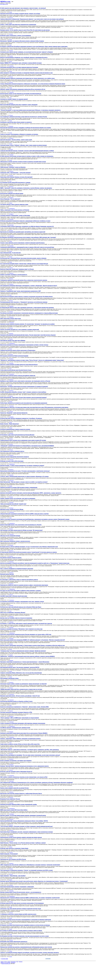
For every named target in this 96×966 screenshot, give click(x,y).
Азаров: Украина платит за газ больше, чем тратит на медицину (17, 498)
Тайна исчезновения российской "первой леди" (13, 504)
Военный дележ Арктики (7, 574)
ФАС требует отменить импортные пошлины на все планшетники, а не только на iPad (23, 777)
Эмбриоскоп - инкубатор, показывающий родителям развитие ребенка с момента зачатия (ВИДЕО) (27, 656)
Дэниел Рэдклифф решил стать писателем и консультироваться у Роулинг (21, 524)
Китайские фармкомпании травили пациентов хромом (15, 429)
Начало (2, 961)
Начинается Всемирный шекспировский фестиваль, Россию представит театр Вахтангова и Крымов (28, 335)
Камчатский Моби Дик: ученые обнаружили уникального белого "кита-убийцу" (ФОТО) (24, 821)
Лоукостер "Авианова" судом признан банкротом (13, 412)
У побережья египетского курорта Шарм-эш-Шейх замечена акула (18, 914)
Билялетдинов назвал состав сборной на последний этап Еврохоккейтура (20, 93)
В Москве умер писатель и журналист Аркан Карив (14, 848)
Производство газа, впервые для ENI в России (13, 859)
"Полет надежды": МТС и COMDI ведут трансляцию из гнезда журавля (19, 717)
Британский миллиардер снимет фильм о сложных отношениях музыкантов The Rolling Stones (26, 296)
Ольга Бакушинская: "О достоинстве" (10, 252)
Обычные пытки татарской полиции (10, 535)
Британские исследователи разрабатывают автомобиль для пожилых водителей (22, 231)
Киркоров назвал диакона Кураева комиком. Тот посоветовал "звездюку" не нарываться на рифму (27, 324)
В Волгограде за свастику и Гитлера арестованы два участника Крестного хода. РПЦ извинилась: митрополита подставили (34, 407)
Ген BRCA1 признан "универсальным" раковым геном (15, 727)
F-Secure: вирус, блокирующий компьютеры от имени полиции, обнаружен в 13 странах (24, 476)
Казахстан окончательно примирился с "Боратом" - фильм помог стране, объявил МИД (24, 706)
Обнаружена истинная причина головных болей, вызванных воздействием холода (23, 161)
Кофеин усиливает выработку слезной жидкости (13, 274)
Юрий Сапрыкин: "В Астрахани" (9, 853)
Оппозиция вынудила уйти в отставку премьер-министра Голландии (19, 67)
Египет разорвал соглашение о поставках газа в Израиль (16, 760)
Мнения (10, 143)
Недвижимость (12, 208)
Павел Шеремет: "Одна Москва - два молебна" (13, 875)
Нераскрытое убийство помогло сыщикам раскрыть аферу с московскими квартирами (24, 585)
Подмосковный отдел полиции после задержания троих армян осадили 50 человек (23, 440)
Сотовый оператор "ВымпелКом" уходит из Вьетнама (15, 215)
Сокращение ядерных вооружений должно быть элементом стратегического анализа (23, 280)
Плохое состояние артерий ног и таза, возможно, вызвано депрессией (19, 329)
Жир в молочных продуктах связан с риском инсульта (15, 541)
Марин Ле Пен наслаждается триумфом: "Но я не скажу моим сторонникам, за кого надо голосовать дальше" (30, 755)
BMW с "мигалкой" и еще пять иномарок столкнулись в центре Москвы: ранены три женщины (26, 188)
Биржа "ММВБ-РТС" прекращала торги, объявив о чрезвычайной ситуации (21, 63)
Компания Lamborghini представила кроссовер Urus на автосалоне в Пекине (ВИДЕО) (23, 733)
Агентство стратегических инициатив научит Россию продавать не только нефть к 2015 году (25, 634)
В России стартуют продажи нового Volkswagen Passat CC (16, 771)
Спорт (10, 45)
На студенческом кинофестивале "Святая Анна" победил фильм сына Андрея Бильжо (24, 263)
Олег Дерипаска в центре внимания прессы (12, 451)
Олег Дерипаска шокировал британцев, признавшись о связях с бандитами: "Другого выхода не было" (28, 285)
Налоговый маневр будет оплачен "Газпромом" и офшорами (17, 886)
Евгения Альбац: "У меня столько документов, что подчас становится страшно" (22, 465)
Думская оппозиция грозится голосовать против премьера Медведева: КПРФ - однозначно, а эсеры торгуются (30, 493)
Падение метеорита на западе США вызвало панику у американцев (18, 487)
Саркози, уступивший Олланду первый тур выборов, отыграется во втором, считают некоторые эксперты (29, 952)
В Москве (8, 962)
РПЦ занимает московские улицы (9, 678)
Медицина (11, 103)
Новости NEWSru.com (5, 963)
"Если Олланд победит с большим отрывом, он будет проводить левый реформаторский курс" (26, 826)
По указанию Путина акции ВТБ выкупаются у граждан (15, 182)
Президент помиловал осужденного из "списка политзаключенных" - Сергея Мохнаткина (24, 661)
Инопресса (11, 138)
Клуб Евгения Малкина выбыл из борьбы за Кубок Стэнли (16, 701)
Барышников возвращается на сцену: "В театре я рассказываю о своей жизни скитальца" (25, 471)
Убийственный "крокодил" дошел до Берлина (13, 167)
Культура (11, 267)
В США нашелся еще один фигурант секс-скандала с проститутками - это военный (23, 8)
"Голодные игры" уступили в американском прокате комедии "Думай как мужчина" (23, 650)
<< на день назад (4, 958)
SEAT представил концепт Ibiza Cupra (10, 318)
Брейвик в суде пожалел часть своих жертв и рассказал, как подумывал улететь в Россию (25, 381)
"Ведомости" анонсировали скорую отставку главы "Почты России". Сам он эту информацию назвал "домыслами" (32, 360)
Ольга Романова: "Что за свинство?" (10, 199)
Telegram (20, 961)
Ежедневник (13, 961)
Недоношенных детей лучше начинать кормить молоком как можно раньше (21, 837)
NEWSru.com (5, 1)
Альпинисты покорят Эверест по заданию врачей (14, 99)
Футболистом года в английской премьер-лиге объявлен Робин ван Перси (20, 607)
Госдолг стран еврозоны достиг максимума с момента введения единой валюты (22, 242)
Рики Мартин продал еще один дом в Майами (12, 340)
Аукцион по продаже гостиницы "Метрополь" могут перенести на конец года (21, 629)
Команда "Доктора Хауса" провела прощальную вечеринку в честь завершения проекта (24, 766)
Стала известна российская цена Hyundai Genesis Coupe (15, 370)
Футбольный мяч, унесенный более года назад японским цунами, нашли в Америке (23, 258)
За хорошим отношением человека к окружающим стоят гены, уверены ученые (22, 601)
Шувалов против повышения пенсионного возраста (14, 456)
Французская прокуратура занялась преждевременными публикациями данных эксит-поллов (26, 947)
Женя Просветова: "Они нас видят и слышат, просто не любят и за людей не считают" (24, 482)
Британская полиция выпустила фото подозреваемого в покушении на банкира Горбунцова (25, 919)
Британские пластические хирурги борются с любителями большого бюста (21, 793)
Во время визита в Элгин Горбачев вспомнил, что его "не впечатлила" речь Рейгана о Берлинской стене (29, 546)
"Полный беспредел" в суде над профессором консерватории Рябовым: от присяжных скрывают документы (30, 110)
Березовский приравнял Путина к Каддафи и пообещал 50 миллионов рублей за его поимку (25, 127)
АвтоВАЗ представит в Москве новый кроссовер (13, 596)
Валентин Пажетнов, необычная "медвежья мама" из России (17, 269)
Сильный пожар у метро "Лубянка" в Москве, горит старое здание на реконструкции (23, 145)
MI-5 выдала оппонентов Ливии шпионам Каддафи (14, 355)
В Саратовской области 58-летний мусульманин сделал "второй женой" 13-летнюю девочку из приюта (28, 552)
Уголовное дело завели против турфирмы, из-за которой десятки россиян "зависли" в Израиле (26, 52)
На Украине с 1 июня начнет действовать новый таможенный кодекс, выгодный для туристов (26, 623)
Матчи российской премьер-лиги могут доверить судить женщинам (18, 104)
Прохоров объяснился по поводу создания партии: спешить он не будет (20, 13)
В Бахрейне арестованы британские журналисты (13, 941)
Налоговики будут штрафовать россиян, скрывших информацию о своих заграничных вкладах (26, 831)
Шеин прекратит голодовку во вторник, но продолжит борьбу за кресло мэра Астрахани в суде (26, 72)
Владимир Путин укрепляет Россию (10, 799)
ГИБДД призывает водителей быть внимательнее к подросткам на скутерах (21, 689)
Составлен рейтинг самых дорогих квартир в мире (14, 204)
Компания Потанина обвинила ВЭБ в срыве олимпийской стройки (18, 804)
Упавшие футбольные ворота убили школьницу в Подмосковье (17, 350)
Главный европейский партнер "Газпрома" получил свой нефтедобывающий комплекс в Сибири (27, 150)
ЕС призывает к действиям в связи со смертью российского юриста (19, 579)
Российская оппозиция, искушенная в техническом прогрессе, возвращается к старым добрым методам (29, 313)
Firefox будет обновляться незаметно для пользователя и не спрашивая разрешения (23, 403)
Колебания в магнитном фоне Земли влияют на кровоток (16, 122)
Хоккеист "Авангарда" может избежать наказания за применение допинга (20, 738)
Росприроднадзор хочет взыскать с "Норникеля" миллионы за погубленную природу (23, 302)
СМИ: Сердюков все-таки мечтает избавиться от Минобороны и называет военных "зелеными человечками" (30, 864)
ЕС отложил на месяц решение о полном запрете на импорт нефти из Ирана (21, 930)
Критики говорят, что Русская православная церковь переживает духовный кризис (23, 815)
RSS (17, 961)
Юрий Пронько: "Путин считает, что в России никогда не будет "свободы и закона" (23, 842)
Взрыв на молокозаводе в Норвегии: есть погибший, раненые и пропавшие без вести (23, 57)
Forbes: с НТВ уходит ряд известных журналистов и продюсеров (18, 24)
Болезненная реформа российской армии (11, 193)
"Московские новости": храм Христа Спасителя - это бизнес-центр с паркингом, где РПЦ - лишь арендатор (29, 749)
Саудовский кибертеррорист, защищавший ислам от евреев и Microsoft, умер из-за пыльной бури (27, 247)
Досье (5, 961)
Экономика (11, 65)
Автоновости (11, 235)
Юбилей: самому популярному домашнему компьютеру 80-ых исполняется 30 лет (22, 89)
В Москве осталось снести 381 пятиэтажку (11, 461)
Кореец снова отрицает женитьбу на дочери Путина (14, 788)
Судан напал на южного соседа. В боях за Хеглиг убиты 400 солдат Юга (20, 744)
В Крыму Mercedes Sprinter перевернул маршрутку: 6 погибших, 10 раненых (21, 418)
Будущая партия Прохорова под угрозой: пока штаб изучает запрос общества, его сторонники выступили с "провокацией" (34, 881)
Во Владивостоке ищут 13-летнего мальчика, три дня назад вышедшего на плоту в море (24, 936)
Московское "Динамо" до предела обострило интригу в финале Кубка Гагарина (22, 41)
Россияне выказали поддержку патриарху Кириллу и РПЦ (16, 712)
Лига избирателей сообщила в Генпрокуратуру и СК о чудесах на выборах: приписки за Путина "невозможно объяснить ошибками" (36, 782)
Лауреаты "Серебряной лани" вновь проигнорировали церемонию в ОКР (20, 291)
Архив (9, 961)
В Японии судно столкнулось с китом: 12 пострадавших (15, 35)
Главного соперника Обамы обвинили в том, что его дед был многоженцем (21, 672)
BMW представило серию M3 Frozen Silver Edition (13, 810)
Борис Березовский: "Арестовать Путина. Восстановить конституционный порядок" (23, 397)
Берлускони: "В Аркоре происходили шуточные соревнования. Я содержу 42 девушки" (24, 386)
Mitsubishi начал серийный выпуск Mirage (11, 509)
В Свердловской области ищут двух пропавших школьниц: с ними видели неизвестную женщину (27, 307)
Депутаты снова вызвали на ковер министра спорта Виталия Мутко (19, 364)
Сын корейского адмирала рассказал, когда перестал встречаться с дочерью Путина (23, 116)
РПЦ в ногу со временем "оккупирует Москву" (12, 612)
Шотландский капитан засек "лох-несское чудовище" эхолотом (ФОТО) (19, 667)
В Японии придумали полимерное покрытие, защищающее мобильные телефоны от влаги (25, 221)
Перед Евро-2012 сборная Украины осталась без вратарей (16, 177)
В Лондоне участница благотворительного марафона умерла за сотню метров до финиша (25, 925)
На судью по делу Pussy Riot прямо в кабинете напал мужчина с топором (20, 590)
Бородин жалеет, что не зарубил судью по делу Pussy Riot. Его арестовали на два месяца (25, 30)
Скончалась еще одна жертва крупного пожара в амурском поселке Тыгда (20, 908)
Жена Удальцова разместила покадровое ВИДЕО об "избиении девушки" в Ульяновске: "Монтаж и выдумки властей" (32, 640)
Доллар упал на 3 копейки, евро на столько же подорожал (16, 618)
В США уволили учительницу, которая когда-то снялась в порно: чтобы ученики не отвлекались (26, 156)
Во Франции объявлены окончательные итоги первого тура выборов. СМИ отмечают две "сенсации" (28, 237)
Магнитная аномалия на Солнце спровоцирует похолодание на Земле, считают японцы (24, 344)
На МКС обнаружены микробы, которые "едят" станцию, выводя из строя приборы (23, 392)
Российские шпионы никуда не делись (11, 557)
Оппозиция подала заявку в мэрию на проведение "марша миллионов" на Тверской (23, 683)
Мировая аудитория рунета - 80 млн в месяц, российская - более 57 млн (20, 695)
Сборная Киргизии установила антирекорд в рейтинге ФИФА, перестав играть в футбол (24, 513)
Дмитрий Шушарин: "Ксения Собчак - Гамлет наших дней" (16, 139)
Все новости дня (4, 4)
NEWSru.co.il (3, 962)
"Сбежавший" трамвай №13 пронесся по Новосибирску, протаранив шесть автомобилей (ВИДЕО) (27, 445)
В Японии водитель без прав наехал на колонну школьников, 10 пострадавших (22, 903)
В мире (10, 12)
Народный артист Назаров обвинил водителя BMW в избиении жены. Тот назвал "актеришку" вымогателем (30, 897)
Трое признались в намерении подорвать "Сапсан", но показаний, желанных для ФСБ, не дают (26, 870)
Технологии (11, 92)
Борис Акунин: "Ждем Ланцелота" (9, 423)
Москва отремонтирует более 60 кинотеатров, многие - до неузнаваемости (20, 892)
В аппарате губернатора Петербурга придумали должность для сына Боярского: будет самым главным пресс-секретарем (33, 46)
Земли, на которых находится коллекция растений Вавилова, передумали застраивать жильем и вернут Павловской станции (34, 519)
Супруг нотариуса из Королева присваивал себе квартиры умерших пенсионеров (22, 723)
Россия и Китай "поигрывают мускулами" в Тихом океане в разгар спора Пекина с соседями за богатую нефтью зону (32, 645)
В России (11, 17)
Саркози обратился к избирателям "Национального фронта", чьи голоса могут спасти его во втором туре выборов (32, 19)
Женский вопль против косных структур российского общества (17, 375)
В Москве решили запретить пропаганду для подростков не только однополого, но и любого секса (27, 78)
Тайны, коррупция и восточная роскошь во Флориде (14, 210)
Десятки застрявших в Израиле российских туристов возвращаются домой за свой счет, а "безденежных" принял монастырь (34, 563)
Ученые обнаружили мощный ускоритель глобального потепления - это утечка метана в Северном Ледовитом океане (32, 83)
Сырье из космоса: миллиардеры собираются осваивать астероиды (19, 134)
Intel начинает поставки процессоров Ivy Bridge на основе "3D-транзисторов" (21, 530)
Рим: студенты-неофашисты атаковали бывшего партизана (16, 568)
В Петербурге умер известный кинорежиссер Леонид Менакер (17, 434)
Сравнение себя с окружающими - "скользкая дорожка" (15, 172)
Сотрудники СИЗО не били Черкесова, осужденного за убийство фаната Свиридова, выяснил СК (27, 226)
